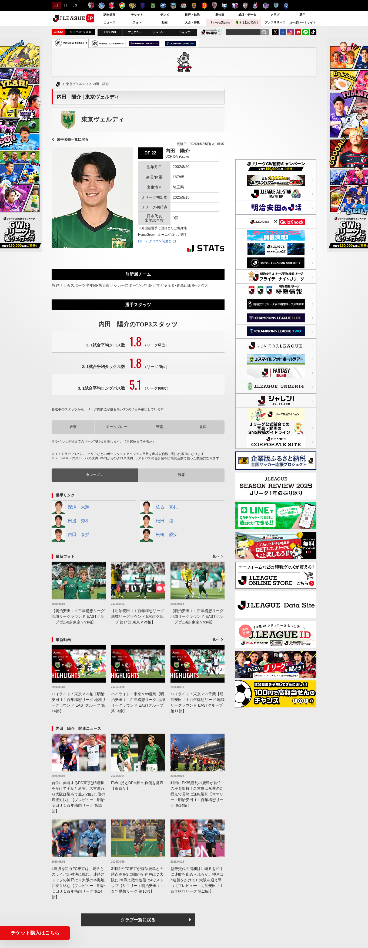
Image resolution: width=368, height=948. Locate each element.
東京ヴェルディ (152, 5)
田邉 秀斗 (70, 521)
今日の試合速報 (80, 32)
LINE (305, 32)
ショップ (184, 32)
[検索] (264, 32)
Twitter (275, 32)
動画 (165, 22)
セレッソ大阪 (235, 5)
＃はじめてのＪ (247, 22)
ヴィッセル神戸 (245, 5)
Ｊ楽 (220, 22)
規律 (202, 427)
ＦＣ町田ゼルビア (163, 5)
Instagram (290, 32)
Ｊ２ (65, 5)
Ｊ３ (74, 5)
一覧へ (214, 556)
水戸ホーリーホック (101, 5)
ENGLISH (110, 32)
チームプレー (116, 427)
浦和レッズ (111, 5)
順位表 (219, 14)
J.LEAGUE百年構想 (212, 32)
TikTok (313, 32)
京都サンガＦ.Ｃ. (214, 5)
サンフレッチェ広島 (265, 5)
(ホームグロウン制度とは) (157, 241)
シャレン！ (159, 32)
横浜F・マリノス (183, 5)
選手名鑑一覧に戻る (72, 139)
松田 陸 (156, 521)
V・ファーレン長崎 (286, 5)
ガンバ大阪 (224, 5)
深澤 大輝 (70, 507)
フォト (137, 22)
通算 (181, 475)
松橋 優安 (159, 535)
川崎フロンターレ (173, 5)
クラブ (274, 14)
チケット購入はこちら (35, 933)
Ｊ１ (55, 5)
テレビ (164, 14)
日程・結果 (192, 14)
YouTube (298, 32)
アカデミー (135, 32)
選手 (302, 14)
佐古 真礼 (159, 507)
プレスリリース (275, 22)
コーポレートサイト (302, 22)
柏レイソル (132, 5)
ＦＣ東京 (142, 5)
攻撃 (73, 427)
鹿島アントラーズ (91, 5)
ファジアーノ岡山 (255, 5)
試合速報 (109, 14)
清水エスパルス (193, 5)
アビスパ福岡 (276, 5)
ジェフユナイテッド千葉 (122, 5)
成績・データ (247, 14)
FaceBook (283, 32)
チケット (137, 14)
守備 (159, 427)
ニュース (109, 22)
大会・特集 (192, 22)
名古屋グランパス (204, 5)
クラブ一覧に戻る (138, 919)
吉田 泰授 (70, 535)
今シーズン (94, 475)
